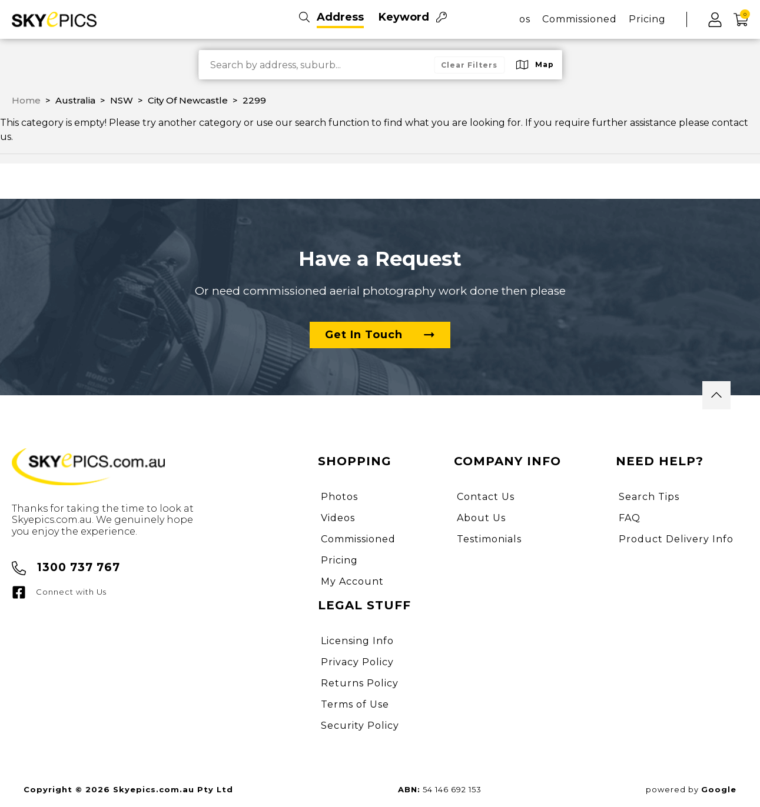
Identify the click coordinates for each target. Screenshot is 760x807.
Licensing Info (357, 640)
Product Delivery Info (676, 539)
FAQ (629, 517)
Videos (338, 517)
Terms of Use (355, 704)
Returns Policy (360, 683)
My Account (352, 581)
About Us (481, 517)
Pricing (647, 19)
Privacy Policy (357, 662)
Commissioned (579, 19)
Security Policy (360, 725)
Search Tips (649, 496)
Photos (339, 496)
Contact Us (486, 496)
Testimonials (489, 539)
